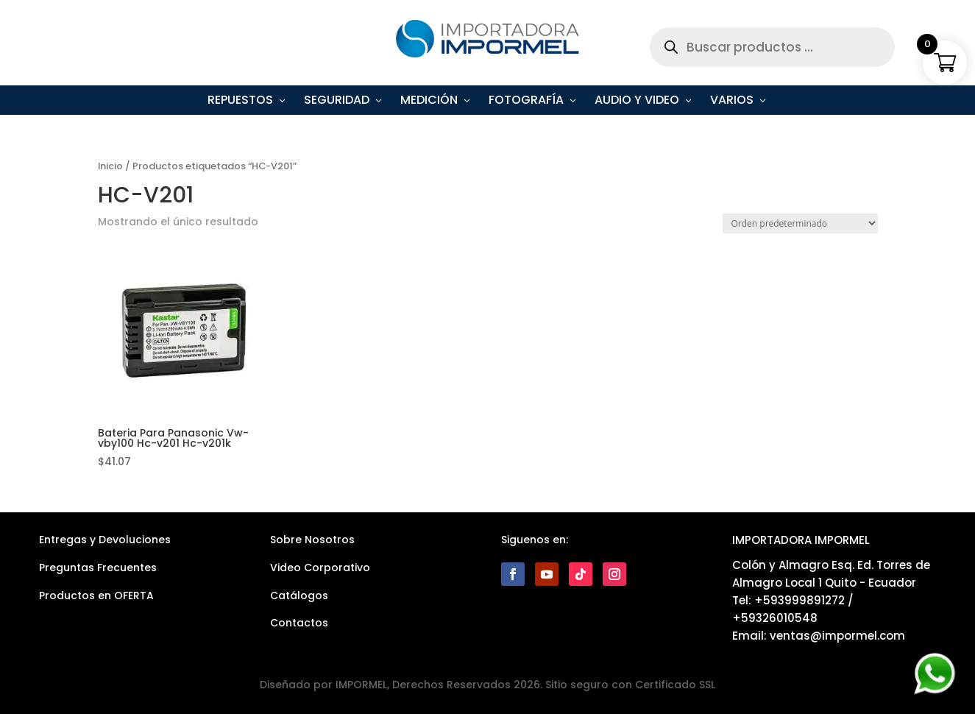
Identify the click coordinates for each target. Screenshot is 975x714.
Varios (732, 101)
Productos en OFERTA (96, 595)
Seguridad (336, 101)
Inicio (110, 166)
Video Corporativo (320, 567)
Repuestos (240, 101)
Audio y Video (637, 101)
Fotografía (526, 101)
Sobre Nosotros (312, 539)
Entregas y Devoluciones (105, 539)
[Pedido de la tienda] (800, 223)
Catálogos (299, 595)
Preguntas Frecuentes (98, 567)
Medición (429, 101)
